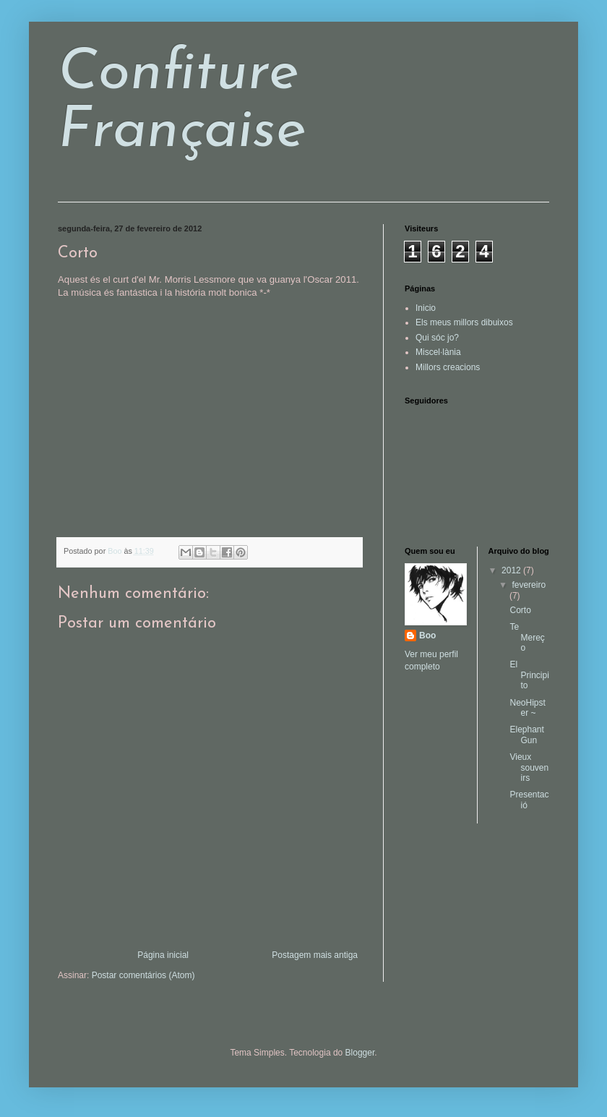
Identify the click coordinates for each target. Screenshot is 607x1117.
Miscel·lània (438, 352)
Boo (427, 635)
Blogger (360, 1053)
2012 (512, 570)
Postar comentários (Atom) (143, 975)
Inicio (426, 308)
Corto (519, 610)
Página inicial (163, 955)
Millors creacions (448, 367)
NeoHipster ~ (527, 708)
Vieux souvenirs (528, 767)
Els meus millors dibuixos (464, 322)
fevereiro (529, 585)
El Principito (528, 674)
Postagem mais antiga (315, 955)
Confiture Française (182, 103)
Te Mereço (526, 637)
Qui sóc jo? (437, 338)
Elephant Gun (526, 734)
